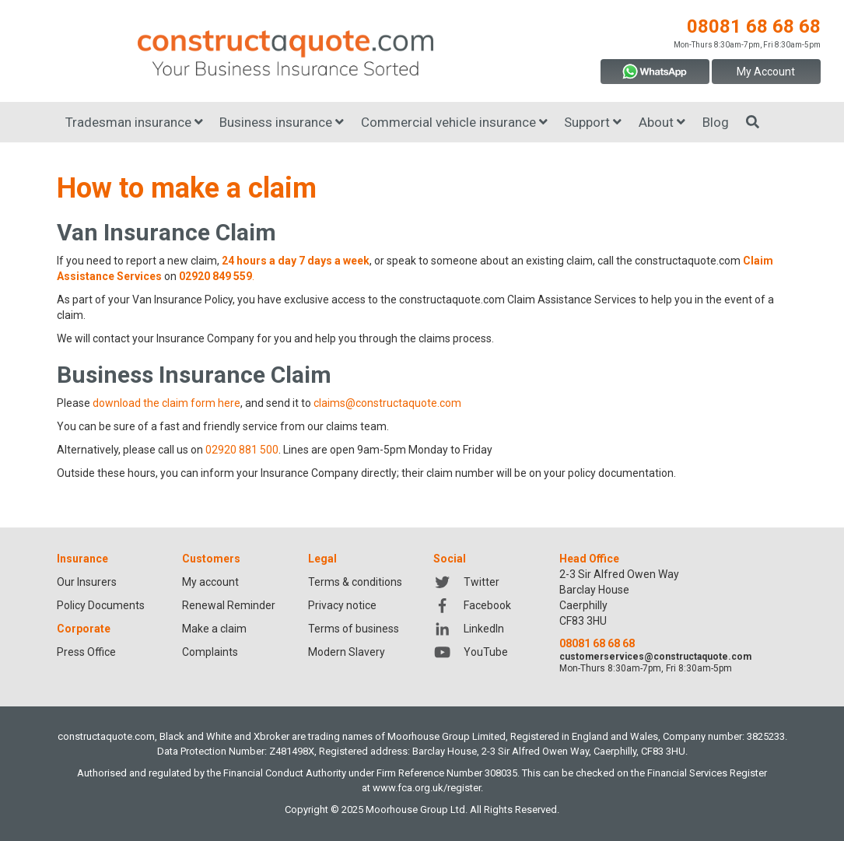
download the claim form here (166, 403)
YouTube (470, 652)
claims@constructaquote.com (387, 403)
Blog (715, 122)
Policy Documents (101, 605)
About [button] (662, 122)
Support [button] (593, 122)
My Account (766, 71)
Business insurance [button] (281, 122)
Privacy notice (342, 605)
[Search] (752, 122)
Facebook (471, 605)
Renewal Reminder (228, 605)
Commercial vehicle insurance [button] (454, 122)
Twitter (466, 582)
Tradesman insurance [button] (134, 122)
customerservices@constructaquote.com (655, 656)
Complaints (210, 652)
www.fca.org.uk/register (427, 788)
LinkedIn (468, 628)
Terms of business (353, 628)
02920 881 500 (241, 449)
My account (210, 582)
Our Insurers (87, 582)
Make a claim (214, 628)
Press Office (86, 652)
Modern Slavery (346, 652)
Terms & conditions (355, 582)
